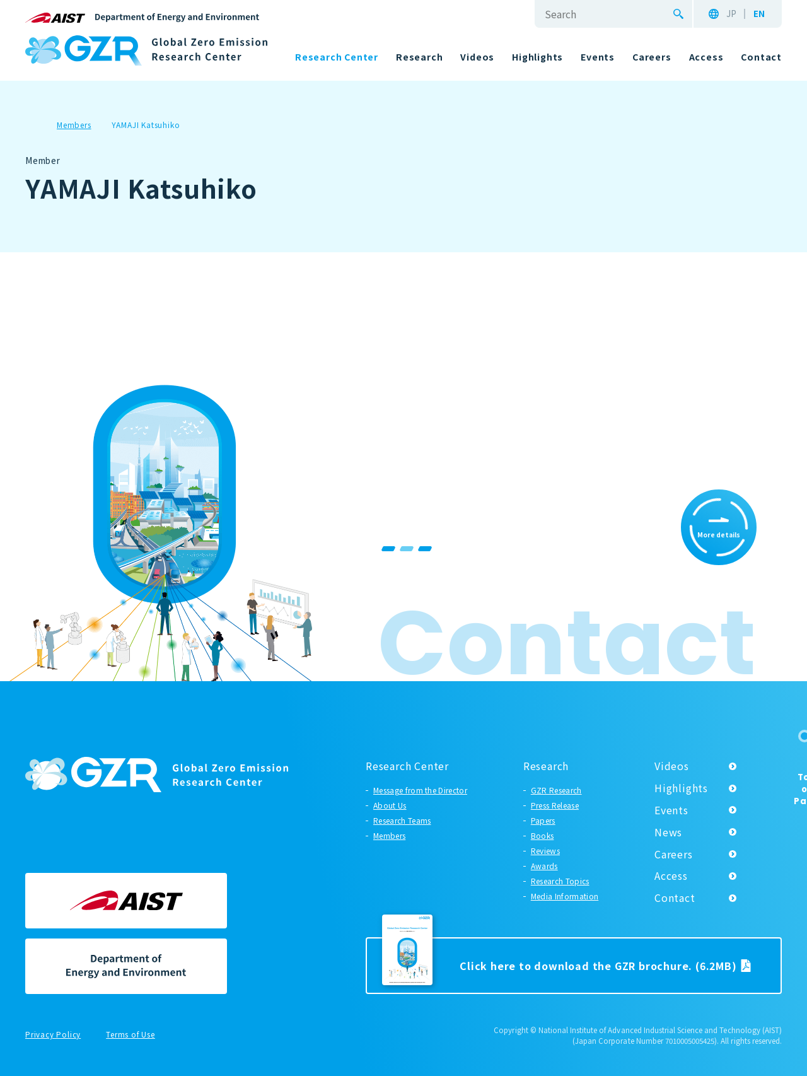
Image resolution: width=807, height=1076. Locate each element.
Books (542, 835)
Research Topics (560, 880)
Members (389, 835)
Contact (674, 897)
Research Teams (402, 820)
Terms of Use (130, 1035)
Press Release (555, 805)
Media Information (564, 896)
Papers (543, 820)
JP (731, 14)
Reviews (545, 850)
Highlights (681, 787)
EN (759, 14)
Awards (544, 865)
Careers (673, 854)
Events (671, 809)
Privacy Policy (53, 1035)
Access (671, 875)
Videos (671, 765)
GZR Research (556, 790)
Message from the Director (420, 790)
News (668, 831)
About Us (390, 805)
